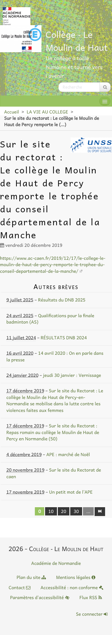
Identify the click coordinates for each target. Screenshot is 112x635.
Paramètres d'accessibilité (39, 597)
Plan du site (31, 577)
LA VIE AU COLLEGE (47, 111)
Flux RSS (90, 597)
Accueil (11, 111)
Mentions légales (75, 577)
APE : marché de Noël (68, 454)
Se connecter (92, 614)
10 (51, 511)
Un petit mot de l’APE (70, 492)
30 (76, 511)
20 (63, 511)
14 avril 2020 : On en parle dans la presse (54, 356)
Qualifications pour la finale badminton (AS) (50, 319)
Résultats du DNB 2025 (61, 299)
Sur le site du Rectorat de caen (53, 473)
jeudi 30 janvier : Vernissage (72, 375)
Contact (19, 587)
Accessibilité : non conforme (71, 587)
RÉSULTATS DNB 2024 (64, 337)
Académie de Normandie (56, 563)
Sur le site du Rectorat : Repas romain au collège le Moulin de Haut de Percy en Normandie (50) (52, 432)
